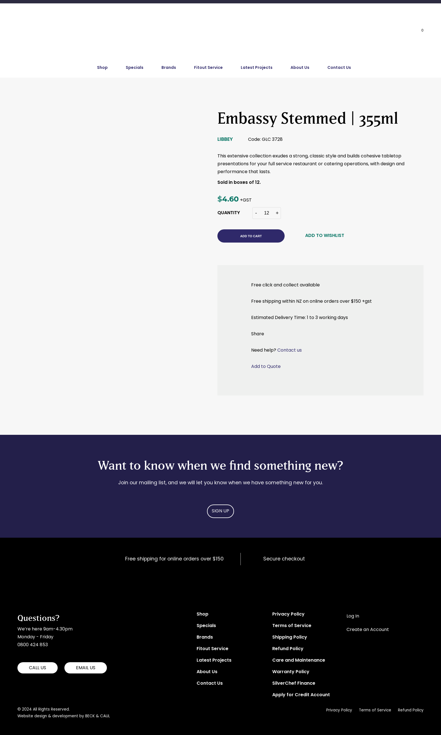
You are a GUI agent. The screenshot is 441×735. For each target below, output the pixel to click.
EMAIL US (85, 668)
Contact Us (339, 68)
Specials (134, 68)
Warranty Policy (290, 672)
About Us (300, 68)
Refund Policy (287, 649)
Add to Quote (266, 367)
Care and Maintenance (298, 660)
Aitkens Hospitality (37, 580)
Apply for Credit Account (301, 695)
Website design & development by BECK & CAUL (63, 716)
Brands (168, 68)
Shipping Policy (289, 637)
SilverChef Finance (293, 683)
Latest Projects (257, 68)
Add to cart (251, 236)
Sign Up (220, 511)
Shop (102, 68)
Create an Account (367, 630)
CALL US (37, 668)
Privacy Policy (288, 614)
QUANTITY (228, 213)
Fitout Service (208, 68)
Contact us (289, 350)
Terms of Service (291, 626)
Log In (352, 616)
